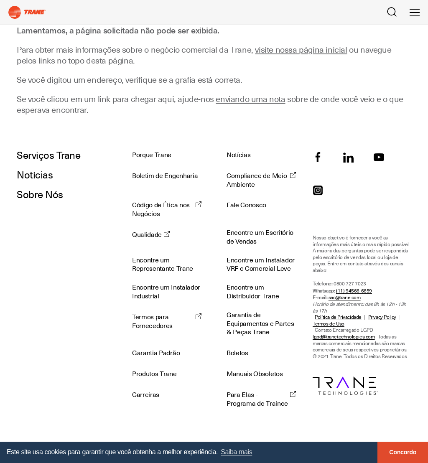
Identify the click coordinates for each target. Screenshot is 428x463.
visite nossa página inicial (301, 50)
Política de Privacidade (338, 317)
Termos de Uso (328, 324)
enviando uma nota (250, 99)
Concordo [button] (402, 452)
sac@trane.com (345, 298)
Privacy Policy (382, 317)
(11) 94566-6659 (354, 291)
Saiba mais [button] (236, 451)
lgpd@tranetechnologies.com (344, 337)
